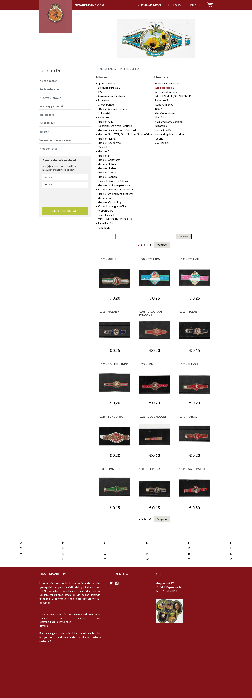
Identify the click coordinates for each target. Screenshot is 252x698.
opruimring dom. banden (169, 134)
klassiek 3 (103, 155)
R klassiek (104, 227)
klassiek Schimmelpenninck (114, 185)
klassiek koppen (107, 176)
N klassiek (161, 125)
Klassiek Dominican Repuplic (115, 125)
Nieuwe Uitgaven (50, 97)
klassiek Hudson (107, 168)
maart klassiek (106, 214)
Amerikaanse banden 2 (111, 96)
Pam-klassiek (105, 223)
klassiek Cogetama (109, 159)
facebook (117, 547)
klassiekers (46, 114)
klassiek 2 (103, 151)
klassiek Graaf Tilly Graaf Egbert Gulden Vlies (125, 134)
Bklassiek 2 (161, 100)
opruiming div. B (164, 130)
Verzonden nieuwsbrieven (55, 140)
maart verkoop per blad (169, 121)
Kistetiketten (48, 80)
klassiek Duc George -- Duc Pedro (118, 130)
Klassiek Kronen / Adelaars (114, 181)
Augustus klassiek (166, 91)
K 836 (158, 108)
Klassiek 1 (104, 147)
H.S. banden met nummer (113, 108)
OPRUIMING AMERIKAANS (115, 219)
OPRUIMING (47, 123)
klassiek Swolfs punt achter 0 (115, 193)
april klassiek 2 (164, 87)
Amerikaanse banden (167, 83)
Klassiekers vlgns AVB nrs (113, 206)
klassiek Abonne (165, 113)
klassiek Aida (105, 121)
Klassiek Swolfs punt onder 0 (115, 189)
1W (100, 91)
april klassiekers (107, 83)
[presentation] (65, 229)
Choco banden (106, 104)
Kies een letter (49, 148)
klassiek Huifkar (107, 138)
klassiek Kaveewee (109, 142)
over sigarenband (149, 5)
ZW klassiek (162, 142)
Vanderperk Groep (73, 690)
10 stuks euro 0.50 (109, 87)
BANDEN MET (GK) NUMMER (173, 96)
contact (193, 5)
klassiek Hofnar (107, 164)
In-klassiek (104, 113)
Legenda (174, 5)
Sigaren (44, 131)
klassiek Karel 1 (107, 172)
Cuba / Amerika (164, 104)
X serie (159, 138)
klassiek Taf (105, 198)
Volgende (161, 244)
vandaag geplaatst (51, 106)
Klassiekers (108, 68)
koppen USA (105, 210)
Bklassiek (103, 100)
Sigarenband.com (71, 3)
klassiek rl (161, 117)
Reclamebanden (49, 89)
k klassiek (103, 117)
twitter (111, 547)
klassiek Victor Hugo (110, 202)
